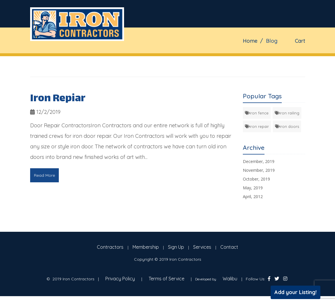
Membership (146, 247)
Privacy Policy (120, 279)
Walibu (230, 279)
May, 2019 (253, 188)
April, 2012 (253, 196)
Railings (192, 59)
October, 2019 (256, 179)
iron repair (257, 126)
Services (202, 247)
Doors (221, 59)
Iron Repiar (57, 99)
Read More (44, 175)
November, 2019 (259, 170)
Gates (138, 59)
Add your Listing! (295, 292)
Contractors (110, 247)
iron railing (287, 113)
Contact (274, 59)
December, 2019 (258, 161)
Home (114, 59)
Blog (246, 59)
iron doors (287, 126)
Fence (163, 59)
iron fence (257, 113)
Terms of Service (166, 279)
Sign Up (176, 247)
